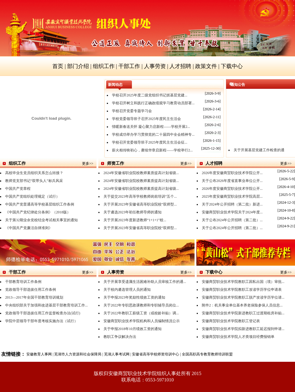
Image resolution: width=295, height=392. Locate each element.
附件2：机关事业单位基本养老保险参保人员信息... (242, 305)
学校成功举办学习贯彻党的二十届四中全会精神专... (153, 134)
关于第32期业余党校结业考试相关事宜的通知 (41, 220)
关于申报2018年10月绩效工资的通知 (132, 329)
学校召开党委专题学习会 (132, 111)
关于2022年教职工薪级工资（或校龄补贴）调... (141, 313)
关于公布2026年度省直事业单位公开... (232, 181)
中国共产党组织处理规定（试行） (32, 196)
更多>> (87, 163)
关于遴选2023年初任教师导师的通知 (132, 212)
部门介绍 (78, 66)
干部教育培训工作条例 (23, 282)
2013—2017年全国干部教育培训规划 (34, 297)
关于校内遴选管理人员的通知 (127, 289)
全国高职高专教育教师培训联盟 (207, 354)
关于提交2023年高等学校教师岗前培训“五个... (140, 196)
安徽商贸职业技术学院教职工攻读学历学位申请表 (242, 289)
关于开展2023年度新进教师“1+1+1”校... (134, 220)
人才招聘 (180, 66)
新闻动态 (115, 85)
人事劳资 (155, 66)
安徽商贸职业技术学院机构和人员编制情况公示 (141, 321)
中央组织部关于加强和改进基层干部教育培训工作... (46, 305)
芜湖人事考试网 (116, 354)
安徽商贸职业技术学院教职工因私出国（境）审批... (243, 282)
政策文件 (206, 66)
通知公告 (238, 85)
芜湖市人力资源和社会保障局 (77, 354)
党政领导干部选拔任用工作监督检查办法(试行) (42, 313)
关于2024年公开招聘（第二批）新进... (232, 204)
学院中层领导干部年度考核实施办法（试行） (41, 321)
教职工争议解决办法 (119, 337)
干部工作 (129, 66)
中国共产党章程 (18, 188)
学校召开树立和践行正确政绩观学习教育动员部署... (153, 103)
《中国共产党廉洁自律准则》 (28, 228)
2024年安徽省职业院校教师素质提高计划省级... (141, 173)
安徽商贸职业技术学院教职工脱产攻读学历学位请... (243, 297)
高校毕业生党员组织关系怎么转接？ (34, 173)
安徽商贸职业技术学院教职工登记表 (231, 321)
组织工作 (104, 66)
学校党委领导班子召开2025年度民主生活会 (146, 119)
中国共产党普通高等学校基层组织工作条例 (39, 204)
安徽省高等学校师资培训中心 (155, 354)
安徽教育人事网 (39, 354)
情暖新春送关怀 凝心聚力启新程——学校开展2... (151, 127)
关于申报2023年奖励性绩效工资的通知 (134, 297)
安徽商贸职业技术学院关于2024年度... (232, 212)
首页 (57, 66)
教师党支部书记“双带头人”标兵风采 (34, 181)
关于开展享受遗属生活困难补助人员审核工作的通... (144, 282)
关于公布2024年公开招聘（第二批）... (232, 220)
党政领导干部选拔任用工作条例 (30, 289)
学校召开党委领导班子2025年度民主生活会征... (149, 142)
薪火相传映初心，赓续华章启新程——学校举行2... (152, 150)
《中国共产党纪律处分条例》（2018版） (37, 212)
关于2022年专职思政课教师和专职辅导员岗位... (141, 305)
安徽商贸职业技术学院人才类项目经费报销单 (238, 337)
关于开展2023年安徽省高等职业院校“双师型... (140, 204)
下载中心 (232, 66)
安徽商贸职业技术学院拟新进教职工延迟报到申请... (243, 329)
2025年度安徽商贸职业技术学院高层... (232, 196)
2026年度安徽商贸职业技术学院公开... (232, 173)
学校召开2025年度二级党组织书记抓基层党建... (149, 95)
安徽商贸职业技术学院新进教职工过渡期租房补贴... (243, 313)
